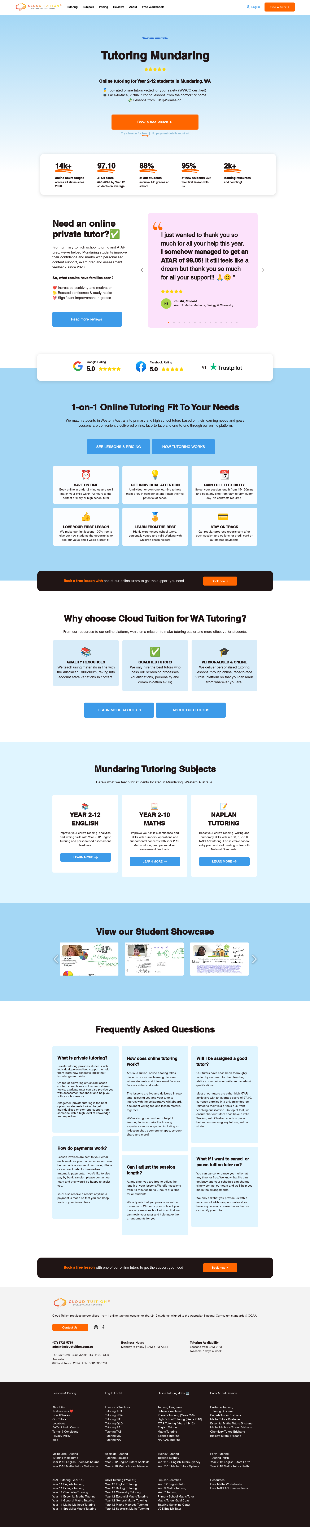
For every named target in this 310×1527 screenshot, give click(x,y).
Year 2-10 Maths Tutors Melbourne (75, 1466)
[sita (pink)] (195, 322)
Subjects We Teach (170, 1411)
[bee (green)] (216, 322)
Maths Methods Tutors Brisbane (231, 1427)
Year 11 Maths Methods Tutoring (73, 1504)
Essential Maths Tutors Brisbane (231, 1423)
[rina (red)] (236, 322)
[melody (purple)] (210, 322)
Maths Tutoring (167, 1431)
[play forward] (254, 959)
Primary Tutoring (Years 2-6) (176, 1415)
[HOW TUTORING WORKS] (183, 446)
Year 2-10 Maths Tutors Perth (230, 1466)
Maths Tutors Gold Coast (174, 1500)
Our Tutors (59, 1419)
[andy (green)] (200, 322)
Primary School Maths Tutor (176, 1496)
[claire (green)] (179, 322)
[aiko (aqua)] (205, 322)
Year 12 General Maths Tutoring (126, 1500)
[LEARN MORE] (85, 857)
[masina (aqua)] (174, 322)
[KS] (166, 303)
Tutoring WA (113, 1439)
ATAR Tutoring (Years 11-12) (176, 1423)
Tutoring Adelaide (116, 1457)
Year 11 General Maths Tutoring (73, 1500)
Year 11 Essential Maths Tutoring (74, 1496)
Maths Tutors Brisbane (225, 1419)
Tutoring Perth (220, 1457)
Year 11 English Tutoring (68, 1484)
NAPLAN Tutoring (169, 1439)
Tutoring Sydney (168, 1457)
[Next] (263, 270)
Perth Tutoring (219, 1453)
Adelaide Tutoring (116, 1453)
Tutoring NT (113, 1419)
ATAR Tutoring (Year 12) (120, 1480)
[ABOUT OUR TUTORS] (191, 710)
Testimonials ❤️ (62, 1411)
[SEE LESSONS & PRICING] (118, 446)
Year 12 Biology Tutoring (121, 1488)
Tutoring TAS (113, 1431)
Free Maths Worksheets (226, 1484)
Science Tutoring (168, 1435)
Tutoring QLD (114, 1423)
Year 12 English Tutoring (121, 1484)
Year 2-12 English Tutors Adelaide (127, 1462)
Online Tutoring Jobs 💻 (173, 1393)
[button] (72, 7)
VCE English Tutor (169, 1508)
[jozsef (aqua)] (231, 322)
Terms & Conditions (65, 1431)
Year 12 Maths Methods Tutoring (126, 1504)
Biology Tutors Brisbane (225, 1435)
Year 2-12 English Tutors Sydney (179, 1462)
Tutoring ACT (113, 1411)
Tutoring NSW (114, 1415)
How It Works (61, 1415)
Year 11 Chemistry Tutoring (70, 1492)
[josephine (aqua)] (189, 322)
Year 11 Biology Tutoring (68, 1488)
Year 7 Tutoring (167, 1492)
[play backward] (56, 959)
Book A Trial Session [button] (223, 1393)
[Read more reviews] (87, 319)
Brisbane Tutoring (221, 1407)
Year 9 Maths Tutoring (172, 1488)
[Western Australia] (155, 38)
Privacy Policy (61, 1435)
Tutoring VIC (113, 1435)
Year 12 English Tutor (171, 1484)
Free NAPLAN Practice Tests (229, 1488)
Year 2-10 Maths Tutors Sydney (178, 1466)
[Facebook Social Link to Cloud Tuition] (103, 1327)
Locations (58, 1423)
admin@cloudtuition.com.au (72, 1346)
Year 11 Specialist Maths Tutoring (74, 1508)
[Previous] (142, 270)
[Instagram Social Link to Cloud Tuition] (96, 1327)
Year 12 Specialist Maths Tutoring (127, 1508)
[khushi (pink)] (168, 322)
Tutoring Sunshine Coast (174, 1504)
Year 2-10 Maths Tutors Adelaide (126, 1466)
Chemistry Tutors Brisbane (227, 1431)
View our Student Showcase (155, 931)
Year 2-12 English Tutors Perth (230, 1462)
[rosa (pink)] (226, 322)
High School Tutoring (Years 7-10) (180, 1419)
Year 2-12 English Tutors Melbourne (76, 1462)
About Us (58, 1407)
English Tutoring (168, 1427)
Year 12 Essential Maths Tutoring (126, 1496)
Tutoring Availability (204, 1342)
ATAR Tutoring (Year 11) (68, 1480)
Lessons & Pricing (64, 1393)
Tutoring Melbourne (65, 1457)
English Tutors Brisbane (225, 1415)
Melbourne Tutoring (65, 1453)
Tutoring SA (112, 1427)
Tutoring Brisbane (221, 1411)
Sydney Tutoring (168, 1453)
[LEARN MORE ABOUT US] (119, 710)
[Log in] (253, 7)
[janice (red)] (221, 322)
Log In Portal (113, 1393)
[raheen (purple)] (184, 322)
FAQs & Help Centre (65, 1427)
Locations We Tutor (117, 1407)
